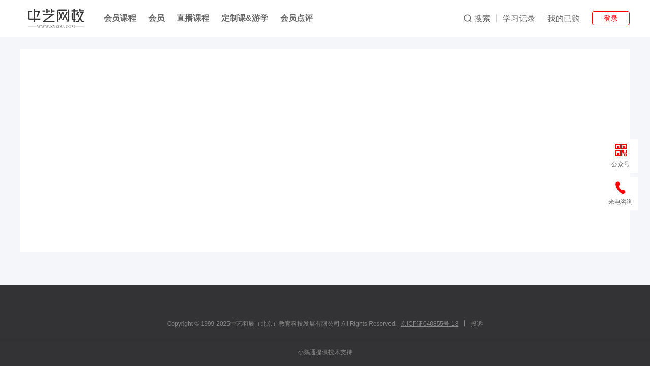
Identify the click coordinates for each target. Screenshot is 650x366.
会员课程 (120, 18)
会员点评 (296, 18)
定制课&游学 (244, 18)
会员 (156, 18)
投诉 (477, 323)
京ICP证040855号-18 (429, 323)
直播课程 (193, 18)
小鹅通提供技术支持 (325, 352)
